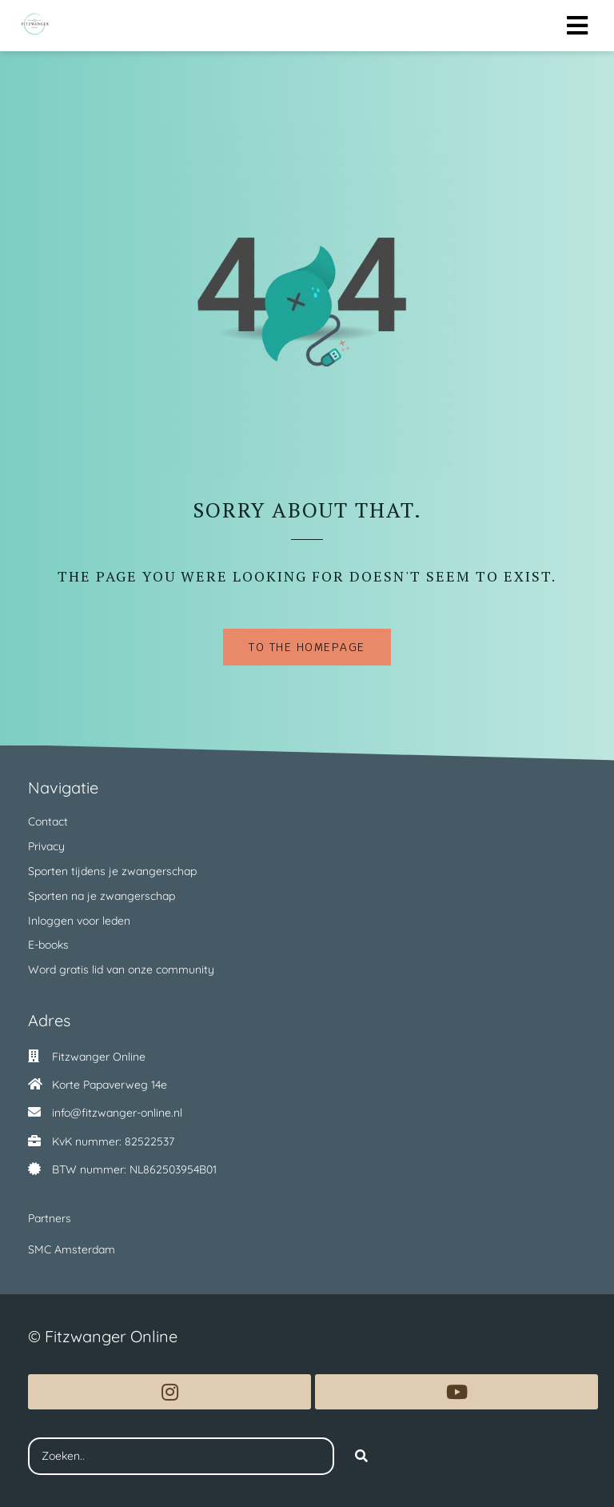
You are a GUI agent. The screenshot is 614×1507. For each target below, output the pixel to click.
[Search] (361, 1456)
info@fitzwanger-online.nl (117, 1112)
